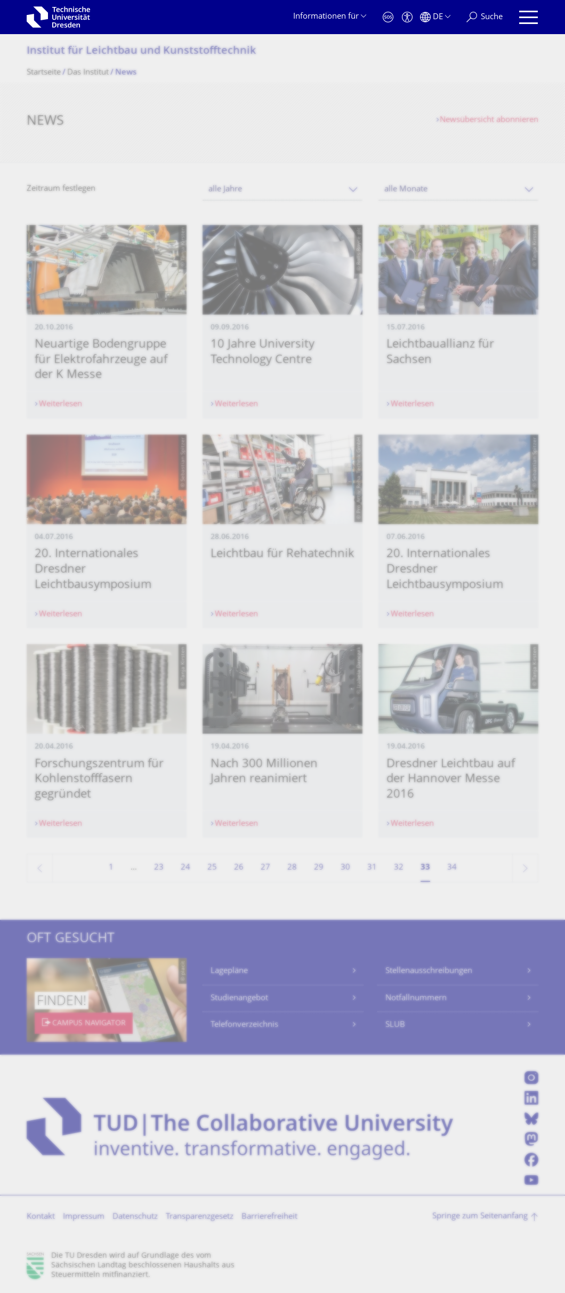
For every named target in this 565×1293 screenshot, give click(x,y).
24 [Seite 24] (185, 868)
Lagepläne (229, 971)
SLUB (395, 1025)
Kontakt (41, 1217)
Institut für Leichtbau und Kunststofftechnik (141, 51)
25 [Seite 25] (212, 868)
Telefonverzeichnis (244, 1025)
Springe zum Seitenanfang (480, 1216)
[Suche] (484, 17)
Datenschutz (135, 1217)
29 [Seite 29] (319, 868)
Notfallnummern (416, 998)
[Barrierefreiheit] (407, 17)
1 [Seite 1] (111, 868)
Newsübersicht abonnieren (489, 120)
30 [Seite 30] (345, 868)
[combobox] (282, 189)
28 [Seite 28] (292, 868)
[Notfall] (388, 17)
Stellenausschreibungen (428, 971)
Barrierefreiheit (269, 1217)
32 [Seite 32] (398, 868)
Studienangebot (239, 998)
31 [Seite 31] (372, 868)
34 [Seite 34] (452, 868)
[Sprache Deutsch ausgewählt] (435, 17)
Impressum (83, 1217)
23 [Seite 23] (159, 868)
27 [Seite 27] (265, 868)
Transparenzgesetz (199, 1217)
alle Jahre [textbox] (225, 190)
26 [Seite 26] (239, 868)
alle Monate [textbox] (405, 190)
